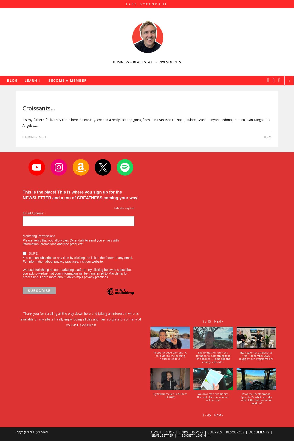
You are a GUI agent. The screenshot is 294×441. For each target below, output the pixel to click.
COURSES (214, 432)
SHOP (170, 432)
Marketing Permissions (39, 236)
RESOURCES (235, 432)
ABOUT (156, 432)
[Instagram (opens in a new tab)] (273, 80)
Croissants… (39, 108)
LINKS (183, 432)
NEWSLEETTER (161, 435)
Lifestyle (29, 100)
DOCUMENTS (259, 432)
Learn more (48, 277)
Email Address (34, 213)
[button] (218, 321)
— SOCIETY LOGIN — (193, 435)
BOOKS (197, 432)
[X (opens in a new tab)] (268, 80)
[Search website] (289, 80)
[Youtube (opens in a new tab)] (279, 80)
